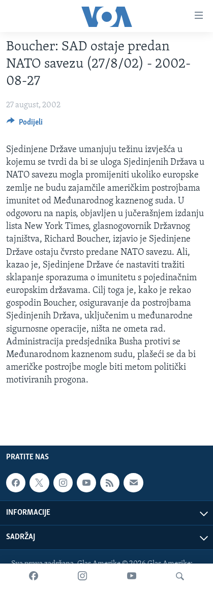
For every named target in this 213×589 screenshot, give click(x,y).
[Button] (25, 124)
